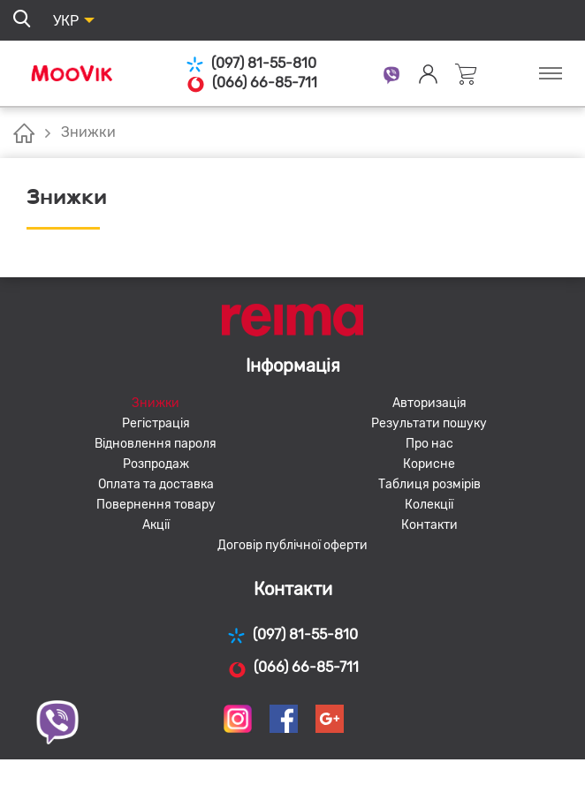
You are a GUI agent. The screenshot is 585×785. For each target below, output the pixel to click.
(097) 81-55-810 (251, 64)
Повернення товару (156, 504)
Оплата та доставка (156, 484)
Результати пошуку (429, 423)
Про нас (429, 443)
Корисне (429, 464)
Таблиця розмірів (429, 484)
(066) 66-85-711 (251, 83)
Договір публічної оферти (292, 545)
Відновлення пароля (156, 443)
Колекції (429, 504)
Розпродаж (156, 464)
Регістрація (156, 423)
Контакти (429, 524)
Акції (156, 524)
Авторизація (429, 403)
